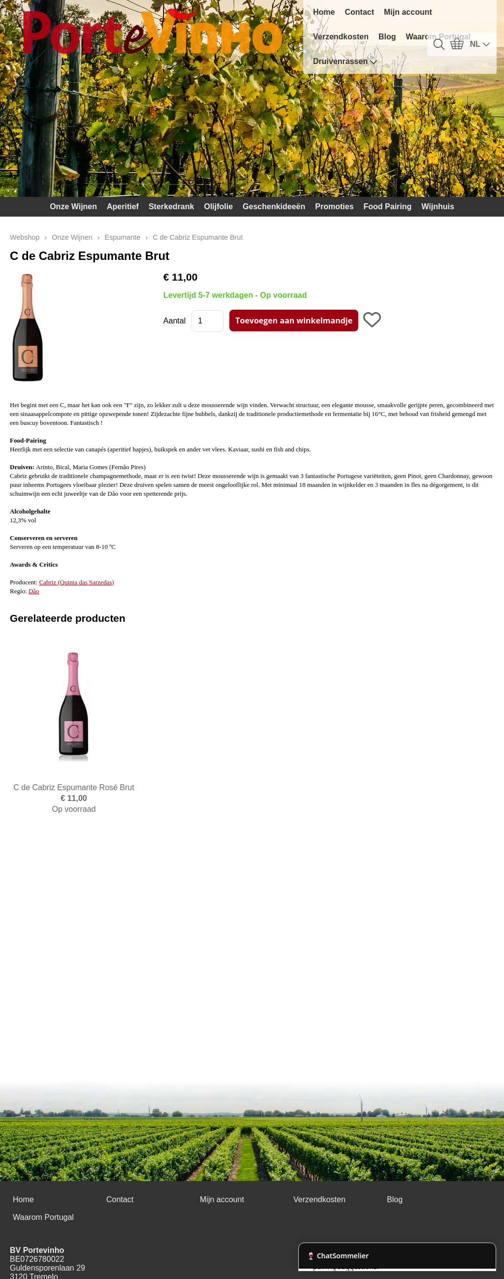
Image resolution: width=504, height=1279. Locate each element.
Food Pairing (388, 206)
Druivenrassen (345, 61)
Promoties (334, 206)
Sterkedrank (171, 206)
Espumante (123, 237)
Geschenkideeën (274, 206)
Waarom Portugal (43, 1217)
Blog (387, 36)
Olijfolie (218, 206)
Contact (359, 12)
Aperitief (123, 206)
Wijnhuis (437, 206)
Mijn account (408, 12)
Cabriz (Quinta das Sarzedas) (76, 582)
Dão (34, 591)
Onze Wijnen (73, 206)
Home (324, 12)
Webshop (25, 237)
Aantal (174, 321)
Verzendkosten (341, 36)
